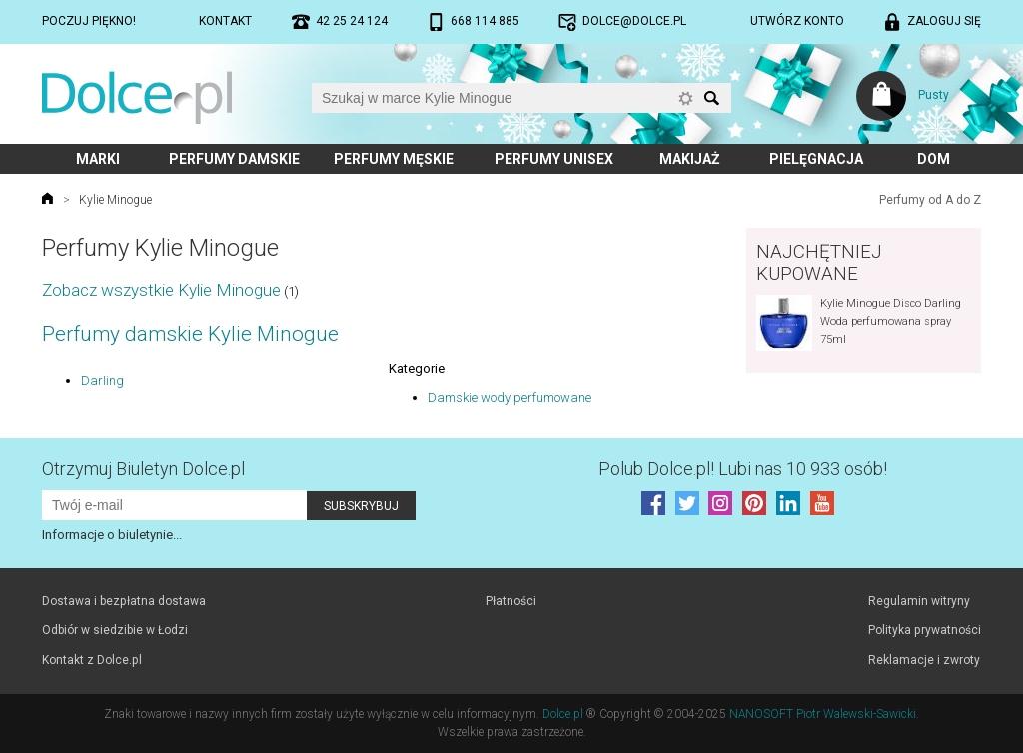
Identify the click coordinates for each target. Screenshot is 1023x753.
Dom (933, 159)
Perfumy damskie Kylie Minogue (190, 334)
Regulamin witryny (919, 601)
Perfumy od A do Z (930, 200)
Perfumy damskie (234, 159)
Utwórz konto (797, 21)
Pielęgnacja (816, 159)
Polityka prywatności (924, 630)
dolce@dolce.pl (634, 21)
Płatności (511, 601)
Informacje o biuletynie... (112, 534)
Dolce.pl (562, 714)
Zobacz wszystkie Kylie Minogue (161, 290)
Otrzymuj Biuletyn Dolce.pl (143, 468)
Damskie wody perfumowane (509, 397)
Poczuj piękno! (89, 21)
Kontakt (225, 21)
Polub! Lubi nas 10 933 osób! (742, 468)
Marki (98, 159)
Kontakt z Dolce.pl (92, 660)
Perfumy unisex (554, 159)
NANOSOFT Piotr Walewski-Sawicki (822, 714)
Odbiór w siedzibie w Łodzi (115, 630)
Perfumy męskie (394, 159)
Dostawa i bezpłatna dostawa (124, 601)
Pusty (933, 95)
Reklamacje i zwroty (924, 660)
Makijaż (689, 159)
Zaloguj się (944, 21)
